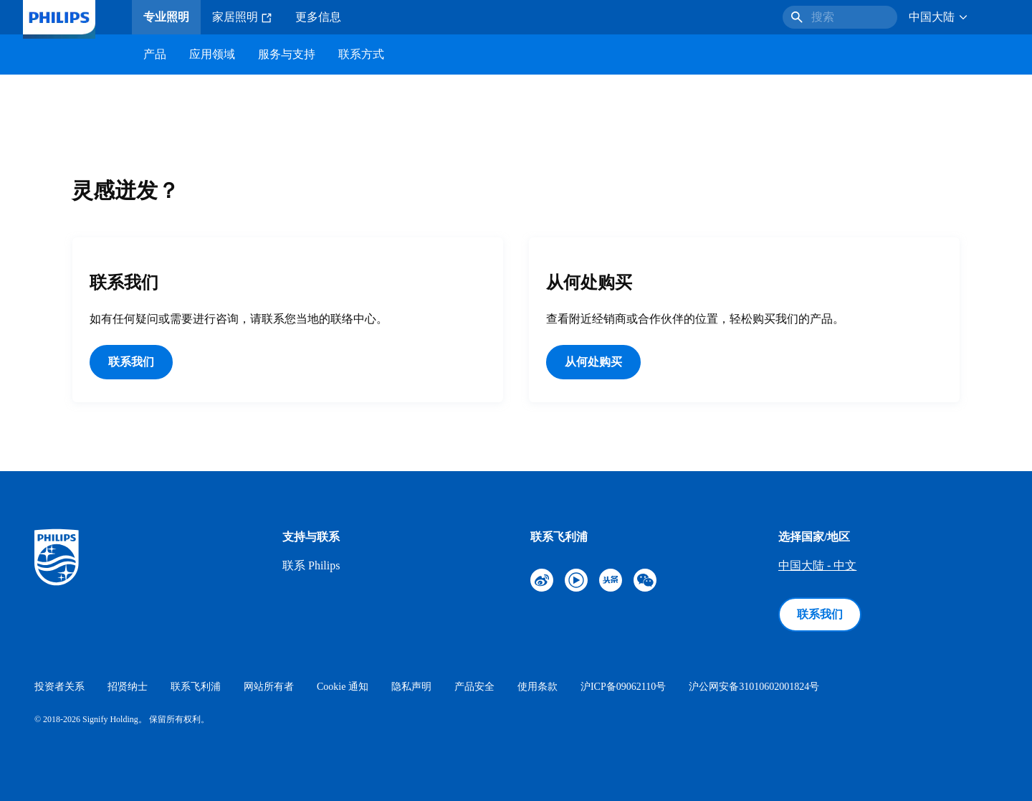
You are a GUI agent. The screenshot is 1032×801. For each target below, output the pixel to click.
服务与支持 (286, 54)
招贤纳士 (128, 686)
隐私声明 (411, 686)
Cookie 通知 (342, 686)
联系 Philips (311, 565)
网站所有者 (269, 686)
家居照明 (242, 17)
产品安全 (474, 686)
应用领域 (212, 54)
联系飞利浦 (196, 686)
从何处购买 (593, 362)
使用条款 (537, 686)
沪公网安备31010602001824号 (754, 686)
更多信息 (318, 17)
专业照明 (166, 17)
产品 (154, 54)
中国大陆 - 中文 (817, 565)
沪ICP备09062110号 (623, 686)
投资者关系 (59, 686)
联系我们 (131, 362)
